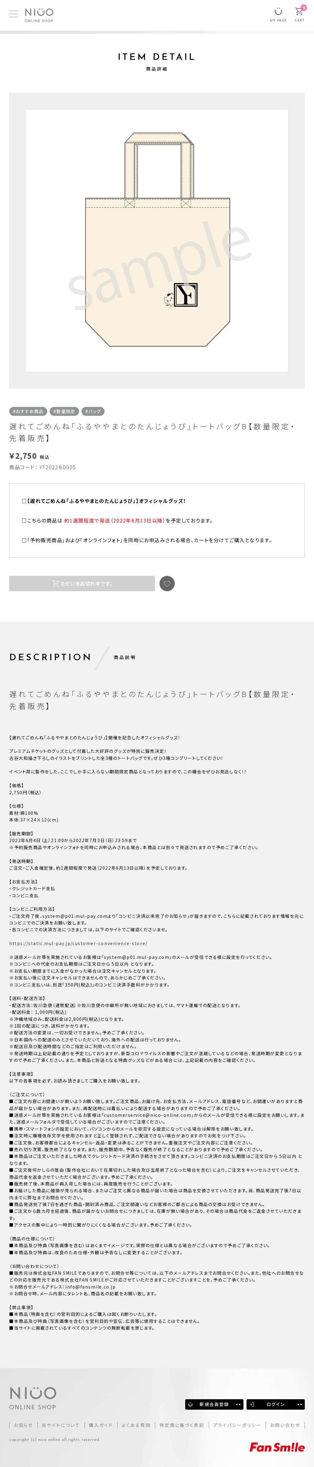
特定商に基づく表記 (182, 1425)
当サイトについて (61, 1425)
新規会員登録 (214, 1404)
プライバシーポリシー (237, 1425)
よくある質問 (136, 1425)
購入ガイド (101, 1425)
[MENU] (13, 14)
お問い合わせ (285, 1425)
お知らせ (23, 1425)
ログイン (275, 1404)
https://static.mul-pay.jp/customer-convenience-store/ (78, 943)
